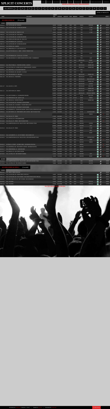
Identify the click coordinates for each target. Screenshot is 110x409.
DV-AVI (49, 1)
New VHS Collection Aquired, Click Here (55, 186)
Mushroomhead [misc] (10, 167)
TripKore (54, 407)
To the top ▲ (96, 407)
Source (82, 16)
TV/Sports (85, 1)
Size (54, 16)
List (43, 1)
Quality (66, 16)
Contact (106, 1)
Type (70, 16)
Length (60, 16)
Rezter (40, 407)
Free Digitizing (96, 1)
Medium (75, 16)
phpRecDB (18, 407)
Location (29, 16)
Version (91, 16)
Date (3, 16)
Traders (77, 1)
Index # (107, 16)
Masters (56, 1)
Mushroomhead (8, 20)
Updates (64, 1)
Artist (55, 15)
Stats (70, 1)
